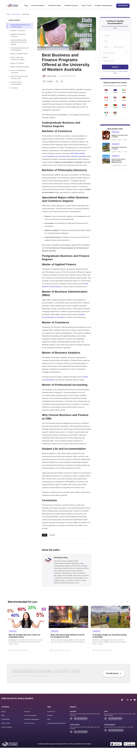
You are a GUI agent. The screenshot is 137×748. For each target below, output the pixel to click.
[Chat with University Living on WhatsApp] (71, 718)
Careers (50, 716)
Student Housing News (103, 6)
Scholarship (5, 720)
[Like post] (48, 82)
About (3, 712)
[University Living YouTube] (135, 700)
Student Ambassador (31, 720)
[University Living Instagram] (127, 700)
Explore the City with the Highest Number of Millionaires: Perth (118, 161)
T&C (120, 71)
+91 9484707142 (115, 719)
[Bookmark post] (62, 81)
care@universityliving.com (56, 723)
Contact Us (51, 712)
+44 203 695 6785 (116, 730)
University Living (51, 76)
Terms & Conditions (75, 744)
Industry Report (6, 727)
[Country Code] (106, 47)
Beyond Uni (16, 14)
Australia (52, 535)
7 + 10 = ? (105, 57)
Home (8, 14)
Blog (26, 6)
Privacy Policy (86, 744)
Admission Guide (54, 6)
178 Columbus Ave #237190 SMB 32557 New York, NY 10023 (85, 728)
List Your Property (30, 716)
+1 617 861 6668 (81, 732)
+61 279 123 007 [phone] (81, 719)
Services (27, 712)
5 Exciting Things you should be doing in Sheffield (109, 636)
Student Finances (71, 6)
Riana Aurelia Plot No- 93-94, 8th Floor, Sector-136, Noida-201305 (119, 714)
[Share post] (57, 81)
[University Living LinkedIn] (131, 700)
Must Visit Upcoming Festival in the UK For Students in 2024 (67, 636)
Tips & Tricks (86, 6)
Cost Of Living (29, 723)
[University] (115, 53)
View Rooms (122, 6)
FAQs (49, 720)
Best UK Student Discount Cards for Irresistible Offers (24, 636)
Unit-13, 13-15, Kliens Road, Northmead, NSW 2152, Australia (85, 714)
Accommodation (37, 6)
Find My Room (113, 674)
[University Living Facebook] (122, 700)
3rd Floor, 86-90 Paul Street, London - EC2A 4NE (118, 727)
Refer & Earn (5, 723)
